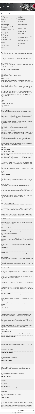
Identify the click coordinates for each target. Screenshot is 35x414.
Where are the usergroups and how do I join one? (23, 18)
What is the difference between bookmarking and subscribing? (25, 36)
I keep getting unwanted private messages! (22, 24)
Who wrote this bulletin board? (21, 43)
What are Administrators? (20, 16)
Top (2, 67)
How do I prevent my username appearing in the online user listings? (9, 18)
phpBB (15, 412)
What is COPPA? (3, 21)
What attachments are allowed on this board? (23, 40)
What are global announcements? (5, 45)
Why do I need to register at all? (5, 17)
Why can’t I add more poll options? (5, 34)
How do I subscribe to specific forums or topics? (23, 37)
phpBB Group (21, 393)
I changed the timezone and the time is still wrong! (7, 26)
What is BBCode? (3, 42)
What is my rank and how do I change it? (6, 28)
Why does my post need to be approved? (6, 39)
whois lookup (20, 403)
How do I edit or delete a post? (4, 32)
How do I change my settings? (4, 25)
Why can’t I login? (3, 16)
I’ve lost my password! (3, 19)
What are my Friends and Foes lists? (22, 28)
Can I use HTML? (3, 43)
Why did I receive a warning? (4, 37)
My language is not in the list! (4, 27)
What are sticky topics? (4, 46)
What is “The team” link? (20, 21)
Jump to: (18, 410)
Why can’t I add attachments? (4, 36)
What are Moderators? (20, 17)
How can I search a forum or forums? (22, 31)
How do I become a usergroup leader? (22, 19)
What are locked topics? (4, 47)
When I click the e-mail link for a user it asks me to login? (7, 29)
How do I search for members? (21, 33)
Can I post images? (3, 44)
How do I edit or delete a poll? (4, 35)
